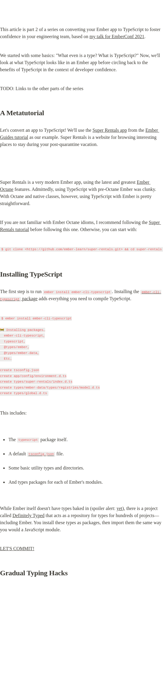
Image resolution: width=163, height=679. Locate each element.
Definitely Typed (28, 515)
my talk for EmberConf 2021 (116, 36)
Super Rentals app (109, 130)
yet (120, 508)
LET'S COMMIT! (17, 548)
